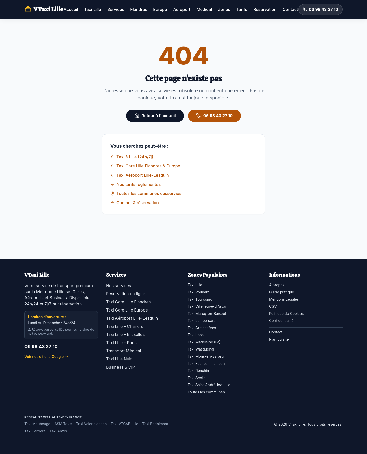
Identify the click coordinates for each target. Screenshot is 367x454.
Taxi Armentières (202, 328)
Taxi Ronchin (198, 370)
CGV (273, 306)
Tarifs (241, 9)
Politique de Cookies (286, 313)
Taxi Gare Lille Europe (127, 310)
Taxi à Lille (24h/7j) (131, 156)
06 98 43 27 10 (320, 9)
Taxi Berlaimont (155, 424)
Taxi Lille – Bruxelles (125, 334)
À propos (276, 285)
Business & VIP (120, 367)
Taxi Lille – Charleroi (125, 326)
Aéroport (181, 9)
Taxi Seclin (197, 377)
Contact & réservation (134, 202)
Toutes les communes (206, 392)
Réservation (265, 9)
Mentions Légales (284, 299)
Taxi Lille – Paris (121, 342)
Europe (160, 9)
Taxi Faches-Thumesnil (207, 363)
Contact (290, 9)
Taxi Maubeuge (37, 424)
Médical (204, 9)
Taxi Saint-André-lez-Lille (209, 385)
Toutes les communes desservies (145, 193)
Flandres (138, 9)
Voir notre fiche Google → (46, 356)
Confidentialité (281, 320)
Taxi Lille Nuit (119, 358)
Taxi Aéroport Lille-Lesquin (139, 175)
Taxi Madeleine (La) (204, 342)
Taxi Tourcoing (200, 299)
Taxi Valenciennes (91, 424)
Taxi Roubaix (198, 292)
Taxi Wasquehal (201, 349)
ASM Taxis (63, 424)
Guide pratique (281, 292)
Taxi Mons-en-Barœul (206, 356)
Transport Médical (123, 350)
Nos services (118, 285)
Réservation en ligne (125, 293)
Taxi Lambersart (201, 320)
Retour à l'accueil (155, 115)
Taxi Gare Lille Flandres (128, 301)
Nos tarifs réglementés (135, 184)
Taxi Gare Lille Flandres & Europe (145, 165)
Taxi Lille (92, 9)
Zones (224, 9)
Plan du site (279, 339)
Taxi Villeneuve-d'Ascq (207, 306)
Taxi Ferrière (34, 431)
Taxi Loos (196, 335)
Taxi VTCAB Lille (124, 424)
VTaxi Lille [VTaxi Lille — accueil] (43, 9)
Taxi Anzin (58, 431)
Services (115, 9)
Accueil (71, 9)
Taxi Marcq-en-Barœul (207, 313)
